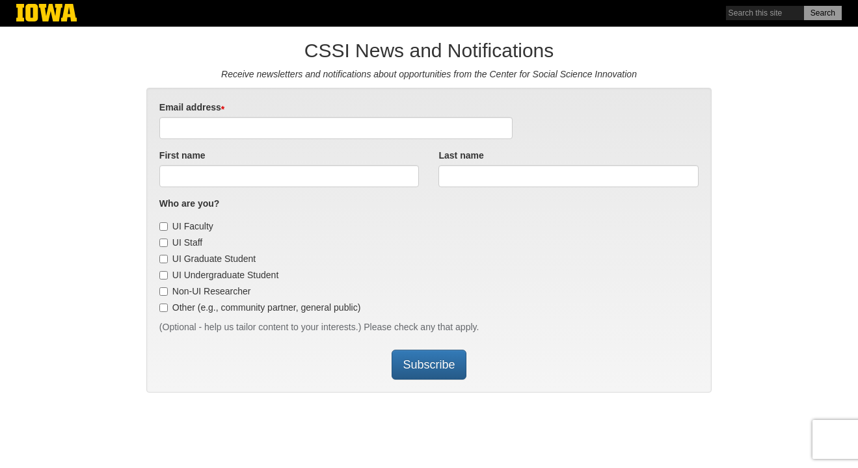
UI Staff (180, 242)
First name (182, 155)
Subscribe (429, 364)
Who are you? (189, 203)
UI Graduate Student (207, 259)
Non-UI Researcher (205, 291)
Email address (190, 107)
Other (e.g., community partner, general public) (259, 307)
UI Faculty (186, 226)
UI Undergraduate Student (218, 275)
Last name (460, 155)
